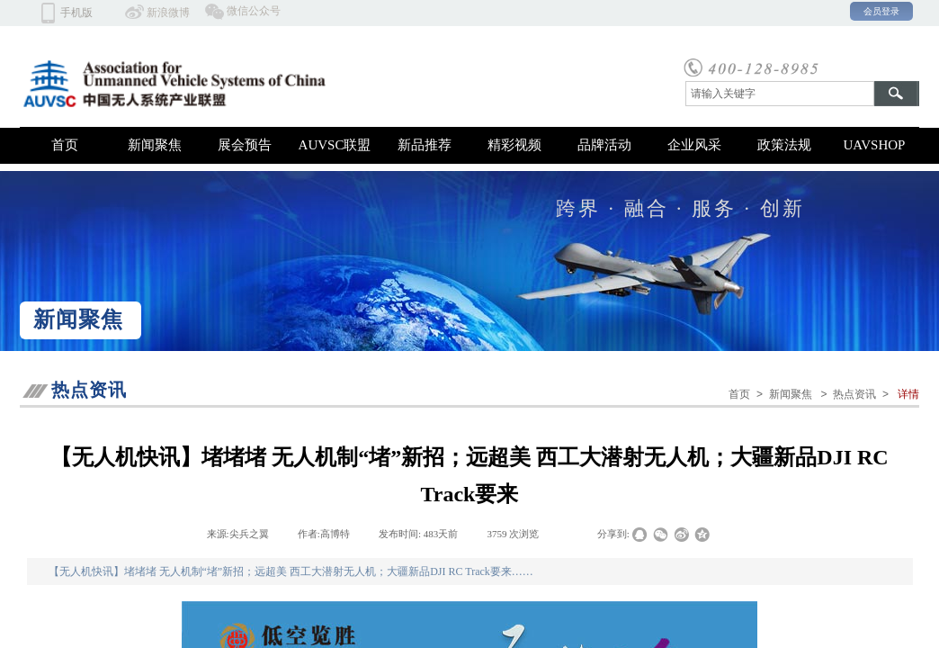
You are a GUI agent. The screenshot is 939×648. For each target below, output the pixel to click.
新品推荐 (425, 145)
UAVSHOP (875, 145)
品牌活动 (604, 145)
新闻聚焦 (155, 145)
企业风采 (694, 145)
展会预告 (245, 145)
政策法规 (784, 145)
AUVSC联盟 (335, 145)
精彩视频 (514, 145)
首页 (64, 145)
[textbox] (779, 93)
